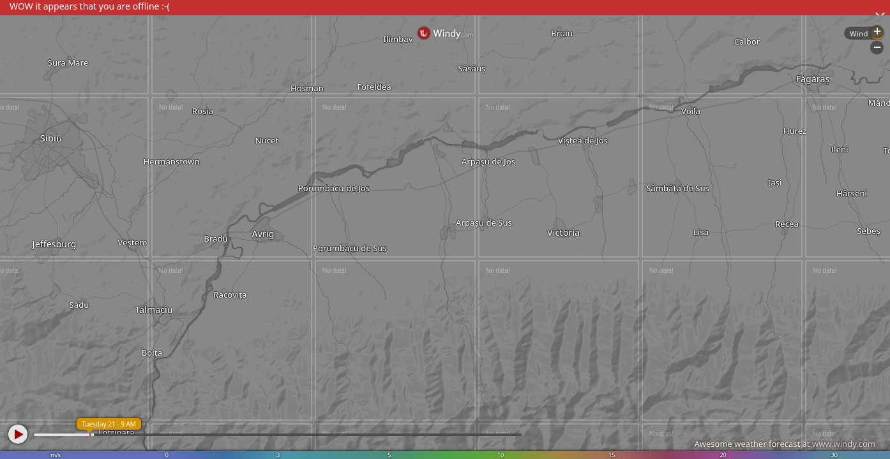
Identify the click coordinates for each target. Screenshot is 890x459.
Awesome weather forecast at (784, 443)
